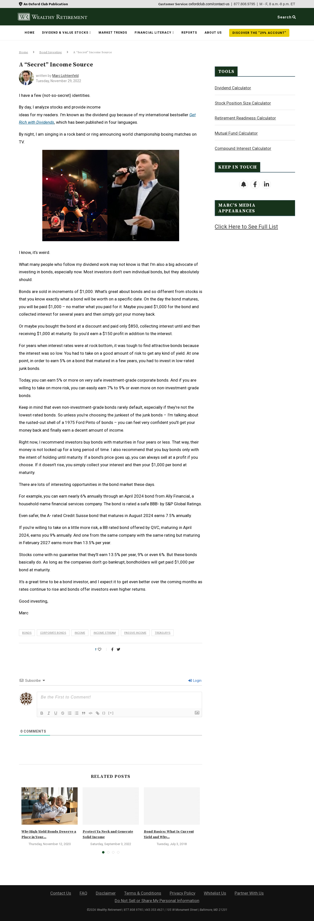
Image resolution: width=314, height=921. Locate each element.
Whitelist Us (215, 893)
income (80, 632)
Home (30, 32)
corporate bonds (53, 632)
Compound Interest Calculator (243, 148)
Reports (189, 32)
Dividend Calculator (233, 87)
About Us (213, 32)
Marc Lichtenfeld (65, 76)
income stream (105, 632)
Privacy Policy (182, 893)
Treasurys (162, 632)
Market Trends (113, 32)
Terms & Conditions (142, 893)
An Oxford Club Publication (46, 4)
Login (195, 681)
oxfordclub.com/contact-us (209, 4)
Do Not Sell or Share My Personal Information (157, 900)
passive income (135, 632)
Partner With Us (249, 893)
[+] (111, 713)
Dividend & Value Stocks (65, 32)
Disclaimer (106, 893)
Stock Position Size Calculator (243, 102)
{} (104, 713)
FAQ (83, 893)
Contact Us (60, 893)
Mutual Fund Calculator (236, 132)
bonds (27, 632)
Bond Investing (50, 52)
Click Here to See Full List (246, 226)
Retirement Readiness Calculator (245, 117)
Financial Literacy (153, 32)
